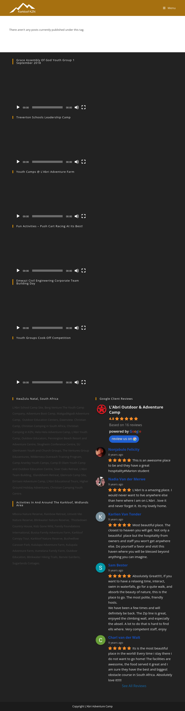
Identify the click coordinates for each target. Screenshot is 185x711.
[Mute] (76, 107)
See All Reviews (134, 685)
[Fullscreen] (83, 107)
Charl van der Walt (124, 637)
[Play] (18, 107)
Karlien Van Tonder (124, 514)
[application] (51, 90)
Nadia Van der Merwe (126, 479)
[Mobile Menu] (169, 8)
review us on (124, 438)
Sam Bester (118, 565)
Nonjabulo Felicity (123, 449)
